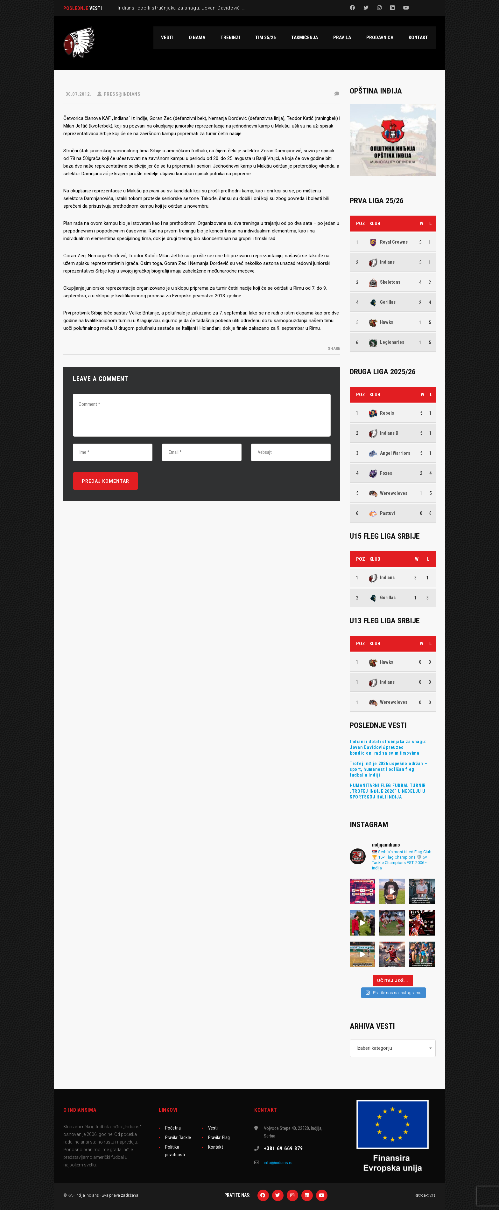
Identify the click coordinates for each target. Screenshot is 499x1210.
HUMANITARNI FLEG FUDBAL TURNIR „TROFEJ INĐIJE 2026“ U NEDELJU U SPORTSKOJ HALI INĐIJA (388, 791)
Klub (374, 223)
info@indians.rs (278, 1162)
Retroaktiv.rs (425, 1195)
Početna (173, 1128)
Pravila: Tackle (178, 1137)
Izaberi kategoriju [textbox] (374, 1048)
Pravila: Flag (219, 1137)
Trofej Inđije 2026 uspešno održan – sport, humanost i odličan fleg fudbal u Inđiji (388, 769)
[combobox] (393, 1048)
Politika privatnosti (175, 1151)
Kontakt (215, 1147)
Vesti (213, 1128)
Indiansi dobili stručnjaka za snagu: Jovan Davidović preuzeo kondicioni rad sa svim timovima (388, 747)
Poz (360, 223)
